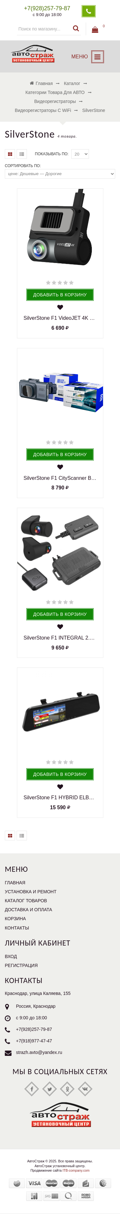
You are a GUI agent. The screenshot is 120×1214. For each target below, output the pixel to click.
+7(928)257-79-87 (34, 1029)
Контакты (17, 927)
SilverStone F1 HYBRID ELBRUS (60, 797)
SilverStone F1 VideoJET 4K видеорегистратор (60, 318)
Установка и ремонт (31, 891)
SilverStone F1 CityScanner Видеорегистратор (60, 478)
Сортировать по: (23, 166)
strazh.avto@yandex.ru (39, 1052)
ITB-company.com (76, 1170)
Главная (15, 882)
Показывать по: (51, 154)
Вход (11, 956)
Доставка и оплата (28, 909)
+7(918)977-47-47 (34, 1041)
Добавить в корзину (60, 294)
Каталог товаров (26, 900)
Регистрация (21, 965)
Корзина (15, 918)
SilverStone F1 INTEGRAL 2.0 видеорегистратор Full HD (60, 638)
